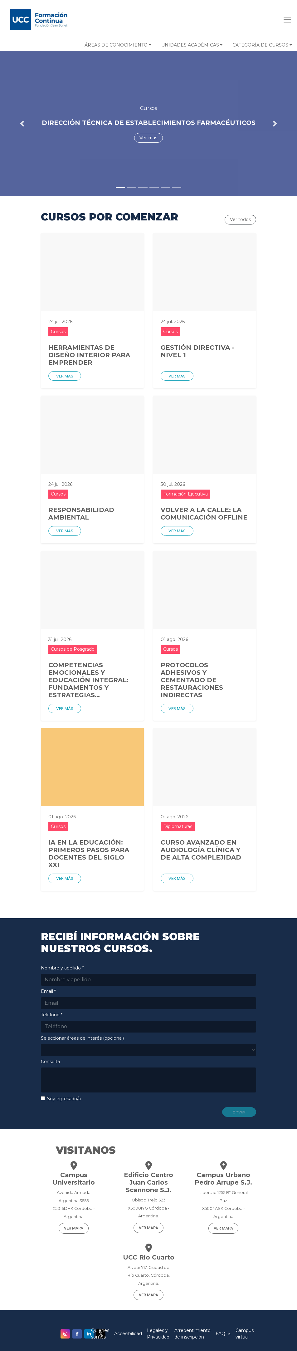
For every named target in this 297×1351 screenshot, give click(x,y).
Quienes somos (100, 1334)
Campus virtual (245, 1334)
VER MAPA (73, 1228)
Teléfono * (51, 1015)
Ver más (64, 375)
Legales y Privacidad (158, 1334)
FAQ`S (223, 1333)
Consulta (50, 1061)
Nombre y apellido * (62, 968)
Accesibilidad (128, 1333)
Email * (48, 991)
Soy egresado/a (64, 1099)
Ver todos (240, 219)
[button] (118, 45)
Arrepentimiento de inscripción (192, 1334)
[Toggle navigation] (285, 20)
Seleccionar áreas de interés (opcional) (82, 1038)
